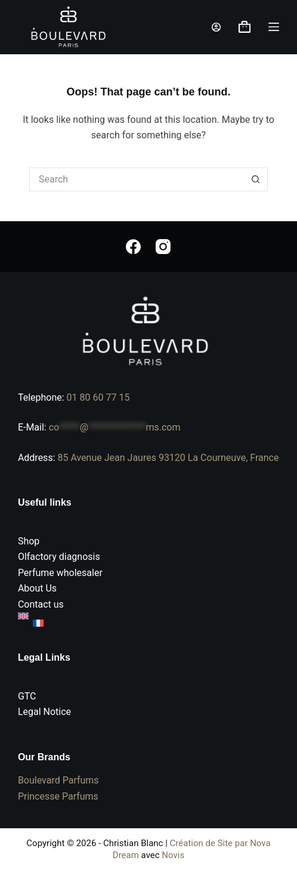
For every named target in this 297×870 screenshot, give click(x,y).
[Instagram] (163, 246)
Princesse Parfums (58, 796)
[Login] (216, 27)
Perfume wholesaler (60, 572)
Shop (28, 541)
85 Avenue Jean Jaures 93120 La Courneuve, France (168, 457)
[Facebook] (133, 246)
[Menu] (273, 26)
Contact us (41, 604)
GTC (27, 696)
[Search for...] (136, 179)
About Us (37, 588)
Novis (173, 855)
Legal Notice (44, 711)
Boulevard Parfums (58, 780)
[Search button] (256, 179)
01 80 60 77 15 (98, 397)
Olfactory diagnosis (59, 556)
